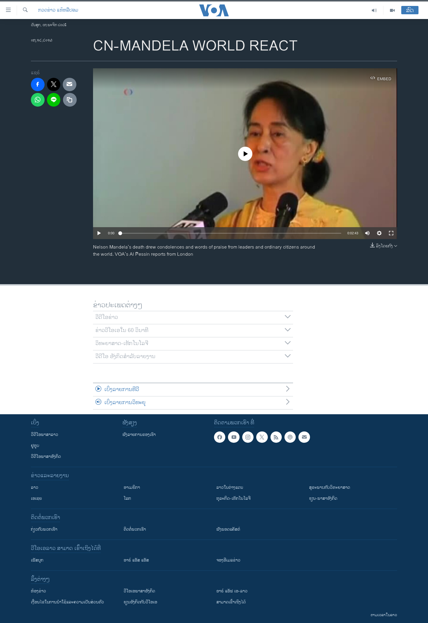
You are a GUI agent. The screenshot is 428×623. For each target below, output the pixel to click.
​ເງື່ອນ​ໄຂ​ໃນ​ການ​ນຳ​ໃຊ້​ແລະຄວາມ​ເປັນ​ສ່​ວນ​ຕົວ (67, 602)
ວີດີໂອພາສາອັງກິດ (46, 456)
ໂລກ (127, 498)
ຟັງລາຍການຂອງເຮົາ (139, 434)
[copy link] (70, 100)
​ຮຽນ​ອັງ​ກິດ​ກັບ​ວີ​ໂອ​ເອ (140, 602)
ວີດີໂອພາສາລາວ (44, 434)
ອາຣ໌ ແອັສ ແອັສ (136, 560)
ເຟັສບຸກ (37, 560)
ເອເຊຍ (36, 498)
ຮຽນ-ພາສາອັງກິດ (323, 498)
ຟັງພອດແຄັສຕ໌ (228, 529)
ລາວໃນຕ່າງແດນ (229, 487)
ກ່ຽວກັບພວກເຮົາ (44, 529)
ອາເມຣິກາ (132, 487)
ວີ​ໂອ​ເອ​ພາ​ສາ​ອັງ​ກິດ (139, 591)
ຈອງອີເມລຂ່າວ (228, 560)
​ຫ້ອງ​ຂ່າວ (38, 591)
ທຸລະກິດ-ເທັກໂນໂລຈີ (233, 498)
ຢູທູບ (35, 445)
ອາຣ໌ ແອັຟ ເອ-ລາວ (232, 591)
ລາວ (34, 487)
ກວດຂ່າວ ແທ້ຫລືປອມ (58, 10)
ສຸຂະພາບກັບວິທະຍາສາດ (329, 487)
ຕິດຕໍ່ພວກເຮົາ (135, 529)
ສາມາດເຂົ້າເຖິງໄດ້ (231, 602)
